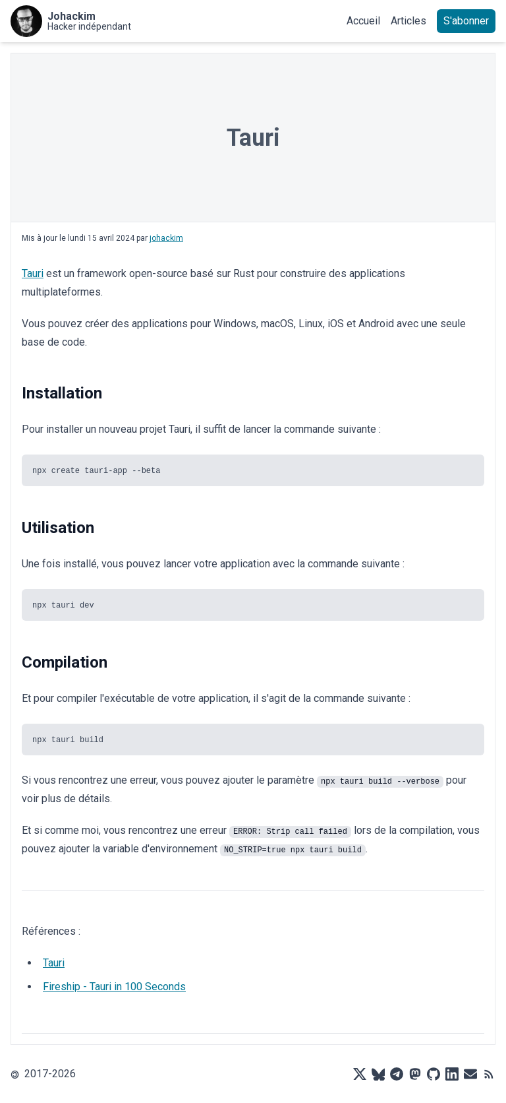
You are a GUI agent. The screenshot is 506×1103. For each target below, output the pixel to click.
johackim (166, 238)
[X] (359, 1074)
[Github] (433, 1074)
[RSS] (488, 1074)
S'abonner (466, 21)
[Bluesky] (378, 1074)
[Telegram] (396, 1074)
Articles (408, 21)
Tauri (32, 273)
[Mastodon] (415, 1074)
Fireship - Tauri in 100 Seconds (114, 986)
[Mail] (470, 1074)
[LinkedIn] (452, 1074)
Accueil (363, 21)
